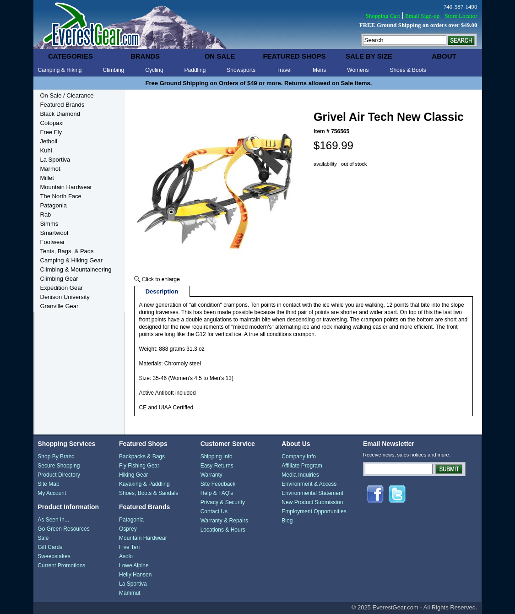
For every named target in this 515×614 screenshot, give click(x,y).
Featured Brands (62, 104)
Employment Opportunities (314, 511)
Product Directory (59, 475)
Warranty (211, 475)
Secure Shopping (59, 465)
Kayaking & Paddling (144, 484)
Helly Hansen (135, 574)
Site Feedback (218, 484)
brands (145, 56)
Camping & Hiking (60, 70)
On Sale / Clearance (67, 95)
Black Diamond (60, 113)
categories (70, 56)
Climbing (114, 70)
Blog (287, 520)
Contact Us (214, 511)
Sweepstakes (54, 556)
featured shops (294, 56)
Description (162, 291)
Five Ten (129, 547)
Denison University (65, 296)
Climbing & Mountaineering (76, 269)
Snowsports (241, 70)
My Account (52, 493)
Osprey (128, 529)
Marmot (50, 168)
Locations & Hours (223, 530)
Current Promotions (61, 565)
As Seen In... (53, 519)
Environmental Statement (312, 493)
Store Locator (461, 15)
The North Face (60, 196)
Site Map (48, 484)
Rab (45, 214)
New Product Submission (312, 502)
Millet (47, 177)
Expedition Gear (61, 287)
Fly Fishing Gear (139, 465)
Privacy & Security (223, 502)
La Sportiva (55, 159)
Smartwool (54, 232)
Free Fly (51, 132)
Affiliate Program (302, 465)
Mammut (130, 593)
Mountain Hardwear (66, 187)
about (444, 56)
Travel (284, 70)
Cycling (154, 70)
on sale (220, 56)
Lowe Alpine (134, 565)
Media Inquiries (300, 475)
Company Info (299, 456)
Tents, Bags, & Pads (67, 251)
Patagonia (53, 205)
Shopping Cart (382, 15)
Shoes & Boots (408, 70)
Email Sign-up (422, 15)
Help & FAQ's (217, 493)
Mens (319, 70)
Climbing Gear (59, 278)
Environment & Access (309, 484)
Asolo (126, 556)
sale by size (369, 56)
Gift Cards (50, 547)
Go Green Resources (63, 529)
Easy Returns (217, 465)
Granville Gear (59, 306)
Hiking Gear (133, 475)
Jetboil (49, 141)
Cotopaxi (52, 123)
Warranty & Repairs (224, 520)
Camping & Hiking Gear (71, 260)
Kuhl (46, 150)
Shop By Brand (56, 456)
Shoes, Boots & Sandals (148, 493)
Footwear (52, 242)
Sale (43, 538)
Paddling (195, 70)
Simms (49, 223)
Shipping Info (217, 456)
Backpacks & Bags (142, 456)
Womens (358, 70)
